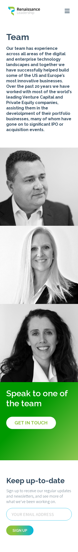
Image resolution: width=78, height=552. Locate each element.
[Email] (39, 514)
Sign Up (19, 530)
